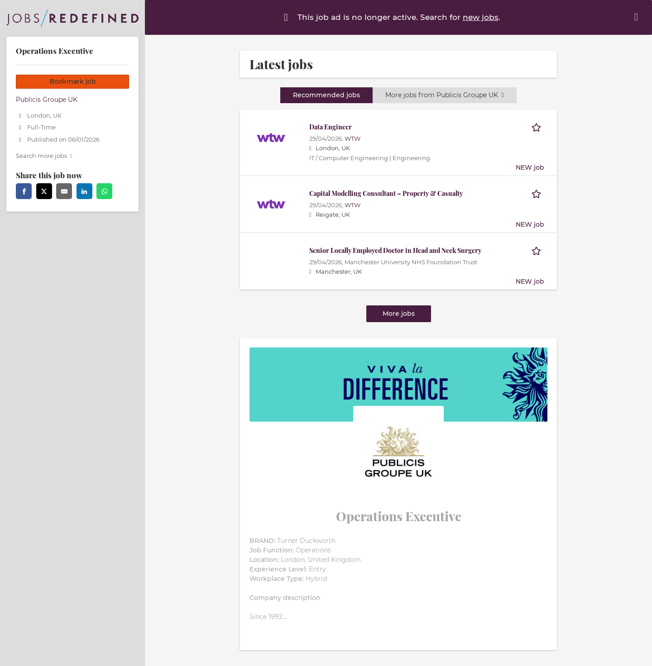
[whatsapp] (104, 191)
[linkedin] (84, 191)
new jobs (481, 17)
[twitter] (44, 191)
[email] (64, 191)
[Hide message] (637, 17)
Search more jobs (41, 155)
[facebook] (24, 191)
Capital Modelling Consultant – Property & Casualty (386, 193)
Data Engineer (330, 127)
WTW (352, 138)
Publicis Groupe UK (46, 99)
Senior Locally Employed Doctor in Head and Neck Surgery (395, 250)
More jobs (399, 313)
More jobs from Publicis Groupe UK (444, 95)
